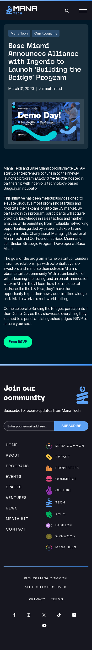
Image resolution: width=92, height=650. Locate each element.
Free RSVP (18, 341)
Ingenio (37, 183)
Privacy (37, 599)
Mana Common (52, 578)
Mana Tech (19, 33)
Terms (57, 599)
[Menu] (83, 13)
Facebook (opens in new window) (14, 615)
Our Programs (45, 33)
